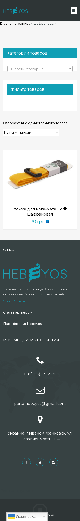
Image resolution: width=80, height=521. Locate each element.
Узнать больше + (15, 301)
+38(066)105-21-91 (40, 374)
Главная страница (15, 24)
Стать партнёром (17, 312)
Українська (22, 516)
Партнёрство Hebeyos (22, 324)
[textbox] (40, 69)
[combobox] (40, 69)
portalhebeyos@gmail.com (40, 403)
